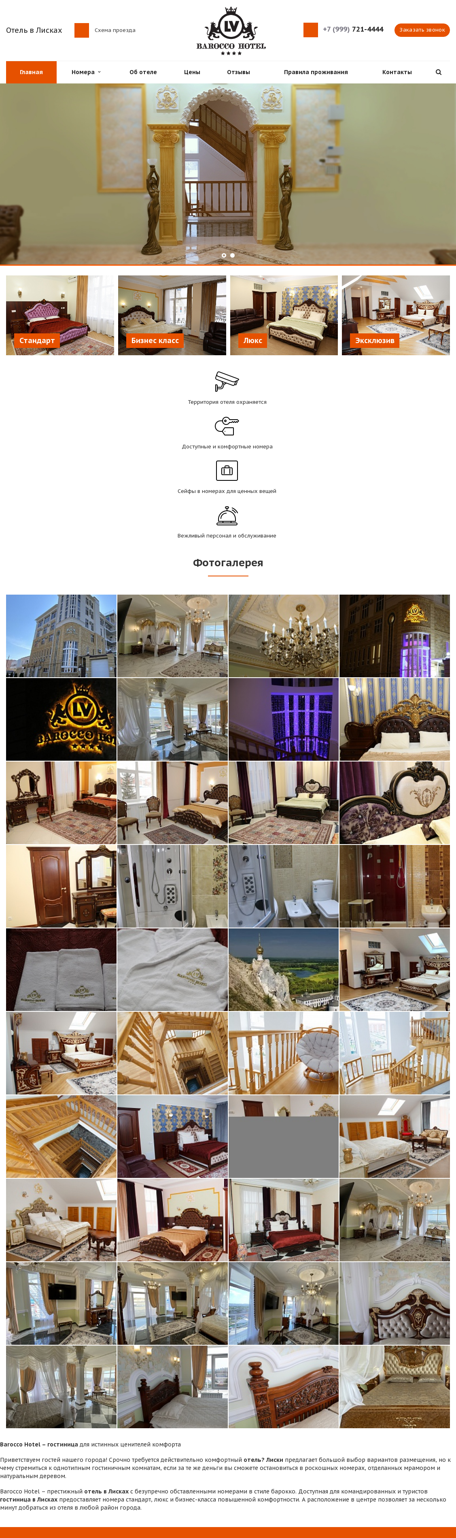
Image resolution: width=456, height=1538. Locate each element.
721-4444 (353, 29)
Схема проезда (115, 30)
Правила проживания (316, 72)
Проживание (137, 1468)
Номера (86, 72)
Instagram (428, 1483)
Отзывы (238, 72)
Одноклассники (443, 1483)
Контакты (397, 72)
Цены (192, 72)
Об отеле (143, 72)
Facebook (398, 1483)
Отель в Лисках (34, 30)
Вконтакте (412, 1483)
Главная (31, 72)
